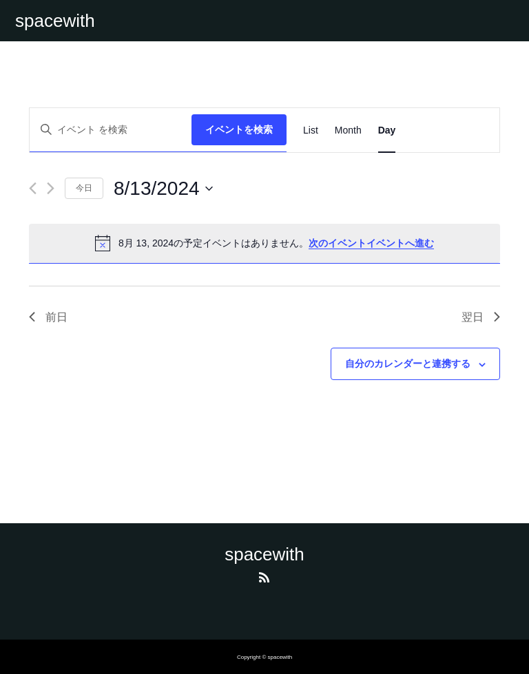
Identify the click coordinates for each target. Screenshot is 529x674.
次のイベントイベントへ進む (371, 243)
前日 (48, 317)
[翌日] (50, 188)
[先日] (33, 188)
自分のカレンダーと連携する (407, 363)
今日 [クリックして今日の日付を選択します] (84, 188)
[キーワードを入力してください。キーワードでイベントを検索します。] (110, 129)
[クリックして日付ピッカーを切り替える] (163, 188)
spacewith (55, 20)
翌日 (480, 317)
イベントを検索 (239, 129)
